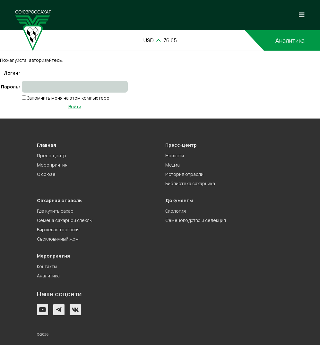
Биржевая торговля (58, 229)
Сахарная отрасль (59, 200)
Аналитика (290, 40)
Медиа (172, 165)
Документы (179, 200)
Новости (174, 155)
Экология (175, 211)
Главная (46, 145)
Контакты (47, 266)
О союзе (46, 174)
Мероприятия (52, 165)
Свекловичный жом (58, 239)
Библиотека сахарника (190, 183)
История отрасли (184, 174)
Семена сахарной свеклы (64, 220)
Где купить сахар (55, 211)
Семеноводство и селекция (195, 220)
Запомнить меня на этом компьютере (67, 98)
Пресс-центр (51, 155)
